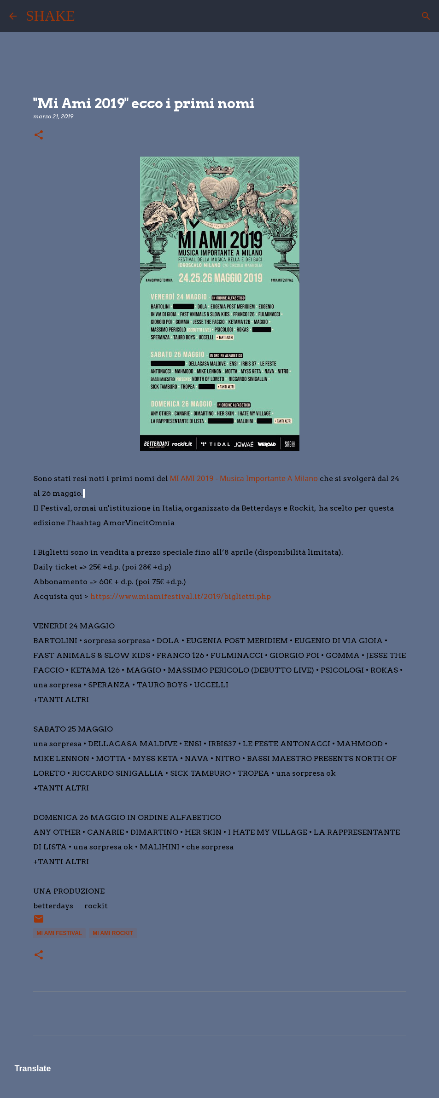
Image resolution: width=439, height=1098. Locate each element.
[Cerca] (88, 16)
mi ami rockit (113, 933)
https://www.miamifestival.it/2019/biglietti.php (180, 596)
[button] (38, 135)
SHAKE (50, 15)
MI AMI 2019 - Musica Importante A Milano (244, 478)
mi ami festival (59, 933)
